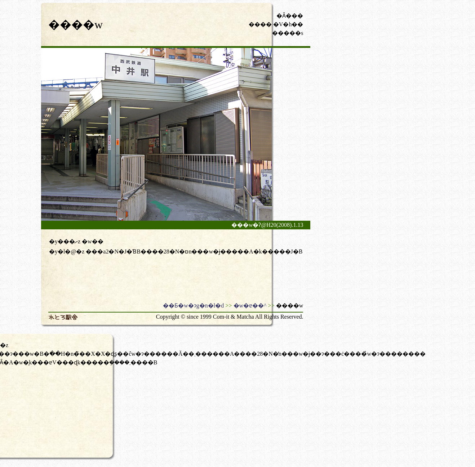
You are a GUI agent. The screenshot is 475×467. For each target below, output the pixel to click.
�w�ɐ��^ (250, 305)
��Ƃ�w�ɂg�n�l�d (193, 305)
